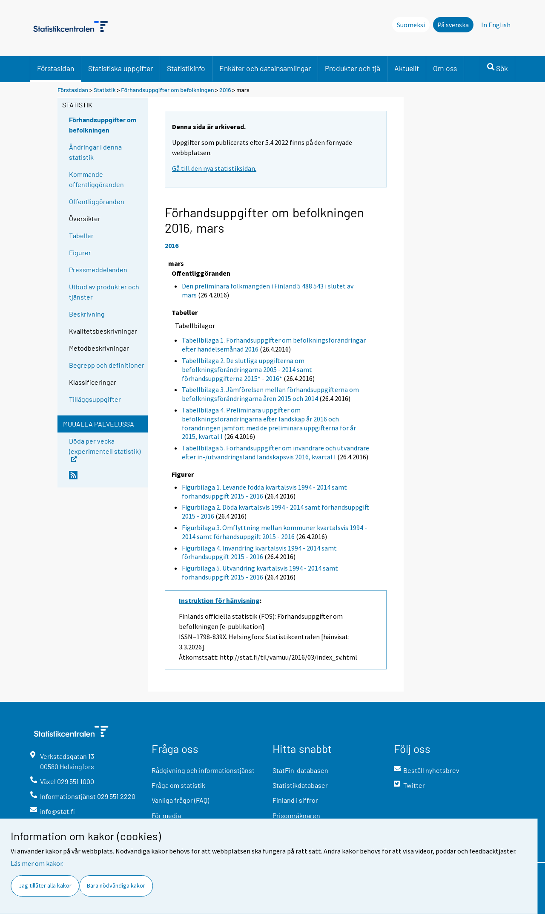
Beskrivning (87, 314)
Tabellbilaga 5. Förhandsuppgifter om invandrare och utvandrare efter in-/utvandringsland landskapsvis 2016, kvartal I (275, 452)
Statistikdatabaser (300, 785)
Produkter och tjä (352, 68)
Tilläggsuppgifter (95, 399)
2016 (225, 89)
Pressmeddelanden (98, 269)
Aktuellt (406, 68)
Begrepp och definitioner (106, 365)
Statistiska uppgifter (120, 68)
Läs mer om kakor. (37, 863)
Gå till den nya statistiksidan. (214, 168)
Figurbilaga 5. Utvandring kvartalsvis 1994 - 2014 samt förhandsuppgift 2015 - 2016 (260, 572)
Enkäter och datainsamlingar (265, 68)
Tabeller (81, 235)
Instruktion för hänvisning (219, 600)
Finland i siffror (295, 800)
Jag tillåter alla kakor (45, 885)
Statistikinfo (186, 68)
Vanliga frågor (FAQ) (180, 800)
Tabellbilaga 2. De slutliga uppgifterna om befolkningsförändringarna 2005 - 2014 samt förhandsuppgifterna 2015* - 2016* (247, 369)
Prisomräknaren (296, 815)
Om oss (445, 68)
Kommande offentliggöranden (96, 179)
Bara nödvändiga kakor (116, 885)
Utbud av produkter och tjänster (104, 292)
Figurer (80, 252)
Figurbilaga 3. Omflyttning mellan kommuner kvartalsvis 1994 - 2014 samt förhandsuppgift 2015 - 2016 (274, 532)
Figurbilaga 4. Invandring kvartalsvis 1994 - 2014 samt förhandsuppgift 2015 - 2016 (259, 552)
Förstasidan (55, 68)
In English (496, 24)
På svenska (453, 24)
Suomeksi (411, 24)
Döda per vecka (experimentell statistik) (105, 449)
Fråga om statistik (178, 785)
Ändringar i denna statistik (95, 152)
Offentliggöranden (96, 201)
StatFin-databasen (300, 770)
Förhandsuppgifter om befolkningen (167, 89)
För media (166, 815)
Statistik (105, 89)
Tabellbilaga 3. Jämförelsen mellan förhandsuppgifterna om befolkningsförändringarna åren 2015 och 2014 (270, 394)
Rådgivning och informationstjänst (203, 770)
